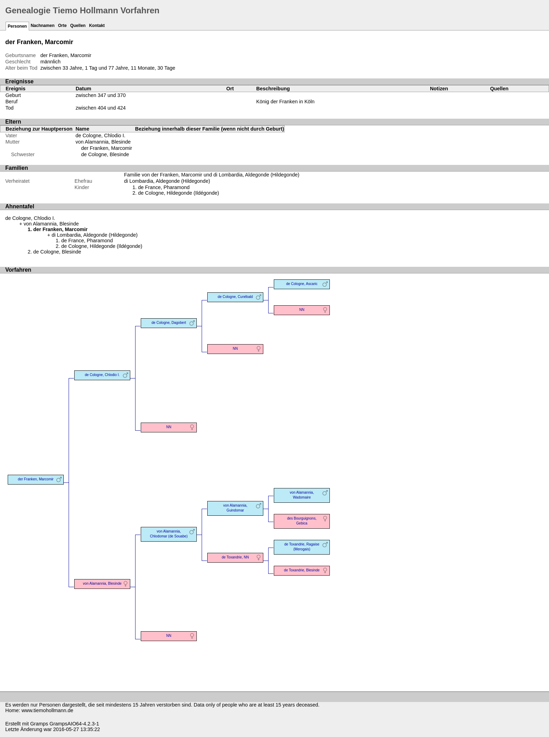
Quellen (77, 25)
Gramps (39, 723)
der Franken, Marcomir (106, 148)
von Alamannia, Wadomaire (302, 495)
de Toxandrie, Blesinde (302, 570)
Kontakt (97, 25)
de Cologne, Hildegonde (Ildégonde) (178, 193)
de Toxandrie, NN (235, 557)
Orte (62, 25)
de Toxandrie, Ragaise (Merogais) (301, 546)
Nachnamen (43, 25)
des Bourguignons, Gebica (302, 520)
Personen (17, 26)
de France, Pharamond (163, 187)
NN (302, 310)
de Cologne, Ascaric (302, 284)
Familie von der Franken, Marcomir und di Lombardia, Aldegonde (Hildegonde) (211, 175)
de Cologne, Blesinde (105, 154)
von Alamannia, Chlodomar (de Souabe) (169, 533)
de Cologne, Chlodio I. (100, 135)
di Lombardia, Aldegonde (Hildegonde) (167, 181)
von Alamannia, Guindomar (235, 507)
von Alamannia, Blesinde (103, 142)
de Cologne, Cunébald (235, 297)
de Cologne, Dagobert (169, 323)
